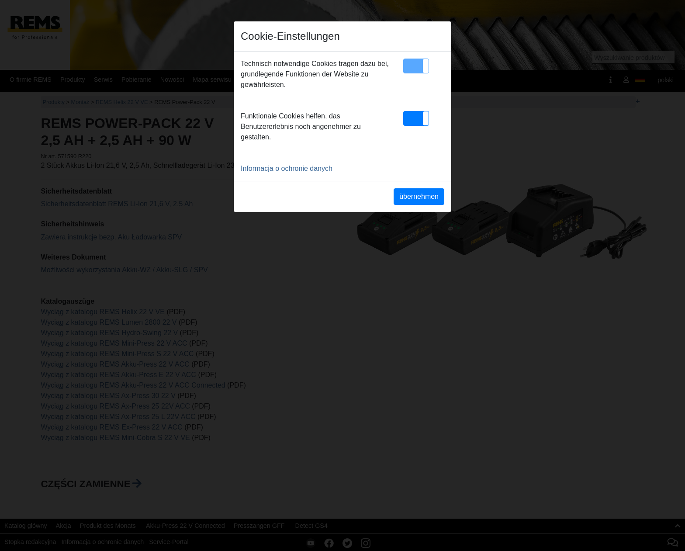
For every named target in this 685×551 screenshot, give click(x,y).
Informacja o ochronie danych (286, 168)
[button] (416, 66)
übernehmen (419, 196)
